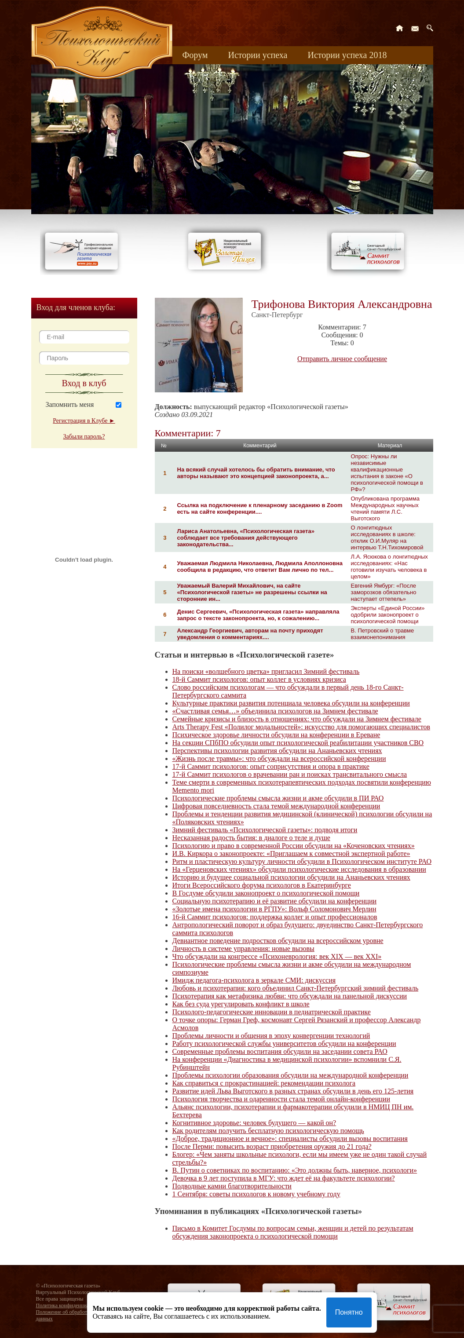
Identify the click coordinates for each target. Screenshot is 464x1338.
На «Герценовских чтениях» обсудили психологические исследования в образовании (299, 869)
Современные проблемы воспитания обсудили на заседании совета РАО (279, 1051)
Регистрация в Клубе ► (84, 420)
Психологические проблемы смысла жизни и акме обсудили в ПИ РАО (278, 798)
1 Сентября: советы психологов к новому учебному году (256, 1194)
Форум (195, 55)
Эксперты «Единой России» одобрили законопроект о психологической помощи (388, 615)
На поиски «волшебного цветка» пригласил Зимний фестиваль (266, 671)
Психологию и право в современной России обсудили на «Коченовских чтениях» (293, 845)
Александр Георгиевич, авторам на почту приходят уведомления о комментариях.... (250, 633)
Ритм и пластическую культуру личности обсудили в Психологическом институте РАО (301, 861)
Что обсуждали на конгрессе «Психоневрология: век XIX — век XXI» (277, 956)
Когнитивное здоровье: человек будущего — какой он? (254, 1122)
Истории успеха (257, 55)
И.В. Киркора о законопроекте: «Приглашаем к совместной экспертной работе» (291, 853)
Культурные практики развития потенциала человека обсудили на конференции (291, 703)
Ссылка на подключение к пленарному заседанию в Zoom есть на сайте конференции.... (260, 508)
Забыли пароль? (84, 436)
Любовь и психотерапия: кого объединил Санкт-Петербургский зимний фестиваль (295, 988)
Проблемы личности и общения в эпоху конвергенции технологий (271, 1035)
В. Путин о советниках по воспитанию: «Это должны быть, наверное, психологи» (294, 1170)
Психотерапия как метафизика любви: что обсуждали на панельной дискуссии (289, 996)
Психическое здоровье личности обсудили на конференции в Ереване (276, 734)
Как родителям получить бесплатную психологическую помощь (268, 1130)
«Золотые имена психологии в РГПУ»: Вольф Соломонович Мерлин (274, 909)
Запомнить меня (70, 404)
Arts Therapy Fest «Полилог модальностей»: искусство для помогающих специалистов (301, 727)
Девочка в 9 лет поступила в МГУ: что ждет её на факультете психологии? (283, 1178)
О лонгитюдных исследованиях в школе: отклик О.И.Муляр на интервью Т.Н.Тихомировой (387, 537)
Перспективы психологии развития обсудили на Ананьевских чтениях (277, 750)
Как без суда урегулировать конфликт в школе (241, 1004)
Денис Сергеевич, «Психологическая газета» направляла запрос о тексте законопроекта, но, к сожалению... (258, 614)
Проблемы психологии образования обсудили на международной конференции (290, 1075)
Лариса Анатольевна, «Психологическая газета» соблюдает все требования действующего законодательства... (245, 538)
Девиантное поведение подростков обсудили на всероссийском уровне (278, 940)
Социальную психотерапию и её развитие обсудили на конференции (274, 901)
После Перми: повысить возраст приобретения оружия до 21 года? (272, 1146)
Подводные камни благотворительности (232, 1186)
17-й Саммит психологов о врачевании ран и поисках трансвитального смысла (289, 774)
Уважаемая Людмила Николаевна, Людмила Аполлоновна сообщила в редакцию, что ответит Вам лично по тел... (260, 566)
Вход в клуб (84, 383)
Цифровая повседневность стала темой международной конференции (276, 806)
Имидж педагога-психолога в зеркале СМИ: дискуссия (254, 980)
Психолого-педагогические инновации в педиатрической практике (271, 1012)
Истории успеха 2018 (347, 55)
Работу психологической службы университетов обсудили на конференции (284, 1043)
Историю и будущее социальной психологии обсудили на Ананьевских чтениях (291, 877)
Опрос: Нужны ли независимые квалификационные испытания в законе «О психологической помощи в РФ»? (387, 473)
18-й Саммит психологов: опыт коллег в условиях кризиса (259, 679)
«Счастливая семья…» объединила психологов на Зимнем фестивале (275, 711)
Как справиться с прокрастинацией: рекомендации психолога (264, 1083)
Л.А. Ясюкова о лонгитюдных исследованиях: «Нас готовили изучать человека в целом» (389, 566)
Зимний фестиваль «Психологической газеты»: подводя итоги (265, 830)
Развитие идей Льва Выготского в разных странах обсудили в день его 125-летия (293, 1091)
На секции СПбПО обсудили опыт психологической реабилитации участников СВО (298, 742)
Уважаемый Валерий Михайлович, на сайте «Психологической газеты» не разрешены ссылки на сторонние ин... (252, 592)
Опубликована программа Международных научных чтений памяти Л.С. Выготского (385, 508)
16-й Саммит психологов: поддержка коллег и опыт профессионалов (274, 917)
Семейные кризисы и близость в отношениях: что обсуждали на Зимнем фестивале (296, 719)
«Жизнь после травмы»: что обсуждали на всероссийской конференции (279, 758)
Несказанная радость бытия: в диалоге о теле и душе (251, 837)
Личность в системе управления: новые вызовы (243, 948)
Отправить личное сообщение (342, 358)
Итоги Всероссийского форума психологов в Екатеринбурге (261, 885)
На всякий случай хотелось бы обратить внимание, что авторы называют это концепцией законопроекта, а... (256, 472)
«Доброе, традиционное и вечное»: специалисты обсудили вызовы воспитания (290, 1138)
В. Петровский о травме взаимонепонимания (382, 633)
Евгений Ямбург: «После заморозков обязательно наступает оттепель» (384, 592)
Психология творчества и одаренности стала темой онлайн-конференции (281, 1099)
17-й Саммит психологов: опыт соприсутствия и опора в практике (270, 766)
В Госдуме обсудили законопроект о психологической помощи (266, 893)
